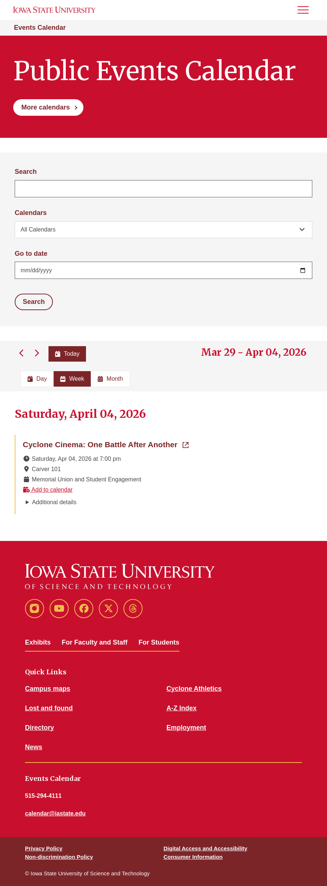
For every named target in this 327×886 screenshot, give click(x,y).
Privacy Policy (43, 848)
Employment (186, 727)
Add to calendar (48, 490)
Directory (39, 727)
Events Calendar (40, 27)
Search (26, 171)
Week (72, 379)
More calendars (45, 107)
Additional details (54, 502)
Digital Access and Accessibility (205, 848)
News (33, 747)
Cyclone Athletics (194, 688)
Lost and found (49, 708)
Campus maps (47, 688)
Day (37, 379)
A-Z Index (181, 708)
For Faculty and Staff (94, 642)
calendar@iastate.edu (55, 813)
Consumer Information (193, 857)
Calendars (31, 212)
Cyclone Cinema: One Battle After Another (105, 444)
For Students (159, 642)
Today (67, 354)
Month (110, 379)
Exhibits (38, 642)
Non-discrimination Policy (59, 857)
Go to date (31, 253)
